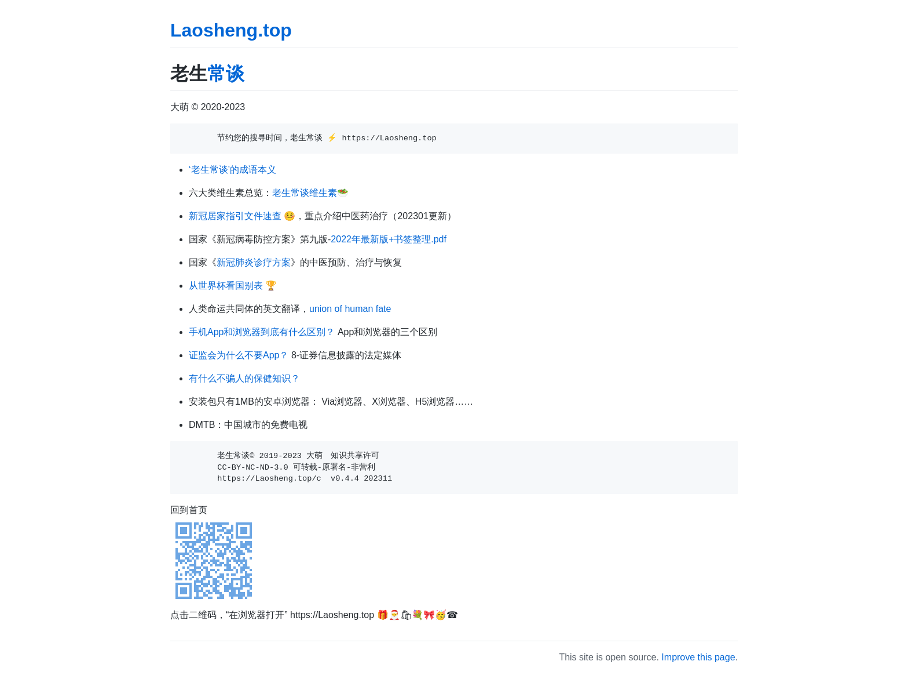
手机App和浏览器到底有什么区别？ (262, 332)
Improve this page (698, 657)
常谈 (225, 73)
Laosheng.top (231, 30)
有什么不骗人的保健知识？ (244, 378)
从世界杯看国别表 (226, 285)
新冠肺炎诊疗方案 (254, 262)
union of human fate (350, 309)
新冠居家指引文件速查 (235, 216)
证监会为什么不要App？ (238, 355)
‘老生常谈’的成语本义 (232, 170)
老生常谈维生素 (304, 193)
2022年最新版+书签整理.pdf (388, 239)
